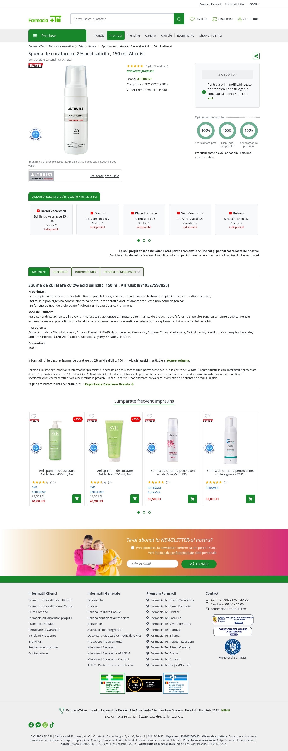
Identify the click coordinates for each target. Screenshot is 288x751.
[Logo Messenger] (38, 725)
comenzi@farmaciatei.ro (228, 609)
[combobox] (122, 19)
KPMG (225, 710)
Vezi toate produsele (104, 176)
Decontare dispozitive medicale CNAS (114, 635)
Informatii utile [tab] (86, 272)
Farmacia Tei (36, 46)
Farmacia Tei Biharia (163, 635)
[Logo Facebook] (31, 725)
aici (210, 98)
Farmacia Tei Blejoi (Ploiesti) (168, 665)
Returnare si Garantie (43, 630)
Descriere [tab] (39, 272)
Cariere (92, 606)
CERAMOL (212, 488)
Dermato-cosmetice (61, 46)
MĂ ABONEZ (198, 564)
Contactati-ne (38, 653)
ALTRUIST (144, 79)
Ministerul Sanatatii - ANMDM (108, 653)
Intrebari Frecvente (42, 635)
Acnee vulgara (178, 360)
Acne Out (154, 492)
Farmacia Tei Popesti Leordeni (170, 641)
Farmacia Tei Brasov (162, 653)
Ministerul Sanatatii (101, 647)
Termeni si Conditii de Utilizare (50, 600)
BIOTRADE (155, 488)
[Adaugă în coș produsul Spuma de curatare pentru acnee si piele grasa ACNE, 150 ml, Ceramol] (250, 499)
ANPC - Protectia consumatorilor (110, 665)
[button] (138, 240)
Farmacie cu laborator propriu (50, 618)
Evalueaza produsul (140, 71)
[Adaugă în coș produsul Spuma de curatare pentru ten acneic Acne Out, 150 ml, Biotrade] (192, 499)
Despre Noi (95, 600)
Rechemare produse (43, 647)
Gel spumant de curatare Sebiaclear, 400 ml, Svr (57, 472)
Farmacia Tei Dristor (162, 612)
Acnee (92, 46)
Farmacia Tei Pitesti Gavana (168, 647)
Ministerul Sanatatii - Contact (108, 659)
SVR (34, 487)
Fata (81, 46)
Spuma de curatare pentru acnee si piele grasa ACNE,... (230, 472)
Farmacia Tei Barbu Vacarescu (170, 600)
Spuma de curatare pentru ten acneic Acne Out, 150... (173, 472)
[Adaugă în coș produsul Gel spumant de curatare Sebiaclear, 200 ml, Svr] (134, 498)
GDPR (254, 4)
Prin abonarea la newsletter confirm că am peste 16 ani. (176, 547)
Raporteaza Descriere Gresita (109, 384)
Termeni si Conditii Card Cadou (50, 606)
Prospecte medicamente (105, 641)
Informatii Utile (234, 4)
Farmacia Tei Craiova (163, 659)
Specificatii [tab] (60, 272)
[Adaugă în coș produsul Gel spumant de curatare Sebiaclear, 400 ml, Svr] (76, 498)
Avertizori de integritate (104, 630)
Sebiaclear (39, 492)
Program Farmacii (211, 4)
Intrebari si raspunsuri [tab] (122, 272)
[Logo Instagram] (45, 725)
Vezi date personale (182, 552)
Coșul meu (222, 18)
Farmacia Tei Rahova (163, 630)
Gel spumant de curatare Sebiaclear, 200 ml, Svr (115, 472)
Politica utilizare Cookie (104, 612)
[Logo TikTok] (52, 725)
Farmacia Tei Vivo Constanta (168, 624)
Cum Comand (38, 612)
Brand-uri (35, 641)
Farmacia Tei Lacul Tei (164, 618)
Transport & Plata (41, 624)
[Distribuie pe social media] (256, 56)
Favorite (198, 19)
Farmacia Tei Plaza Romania (168, 606)
